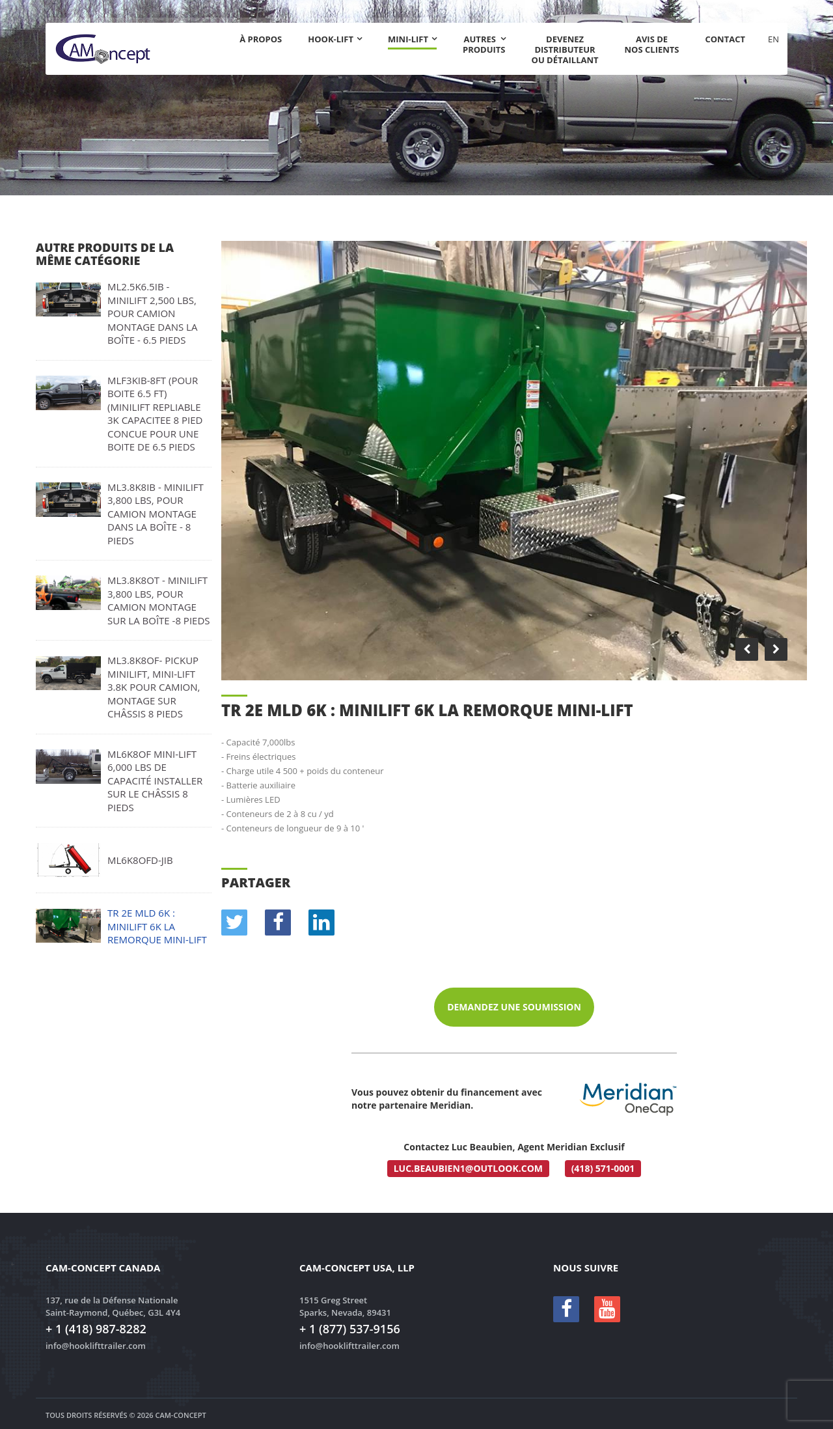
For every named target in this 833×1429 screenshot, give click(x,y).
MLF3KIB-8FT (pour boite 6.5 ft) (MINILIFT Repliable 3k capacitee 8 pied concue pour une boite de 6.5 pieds (154, 414)
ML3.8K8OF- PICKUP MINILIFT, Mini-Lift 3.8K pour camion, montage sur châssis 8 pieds (153, 687)
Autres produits (484, 44)
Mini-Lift (408, 39)
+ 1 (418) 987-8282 (96, 1329)
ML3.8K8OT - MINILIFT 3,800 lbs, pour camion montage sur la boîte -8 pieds (158, 600)
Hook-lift (330, 39)
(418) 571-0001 (603, 1168)
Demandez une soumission (514, 1007)
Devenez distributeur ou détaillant (565, 49)
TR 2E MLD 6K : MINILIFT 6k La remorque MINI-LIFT (157, 926)
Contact (725, 39)
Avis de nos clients (652, 44)
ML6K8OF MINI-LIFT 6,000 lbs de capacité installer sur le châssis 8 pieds (154, 780)
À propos (260, 39)
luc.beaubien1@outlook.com (468, 1168)
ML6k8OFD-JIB (140, 860)
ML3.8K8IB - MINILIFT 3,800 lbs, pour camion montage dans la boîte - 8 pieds (155, 513)
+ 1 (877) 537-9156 (349, 1329)
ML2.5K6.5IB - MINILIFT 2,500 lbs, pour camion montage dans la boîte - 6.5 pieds (152, 313)
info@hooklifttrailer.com (96, 1346)
